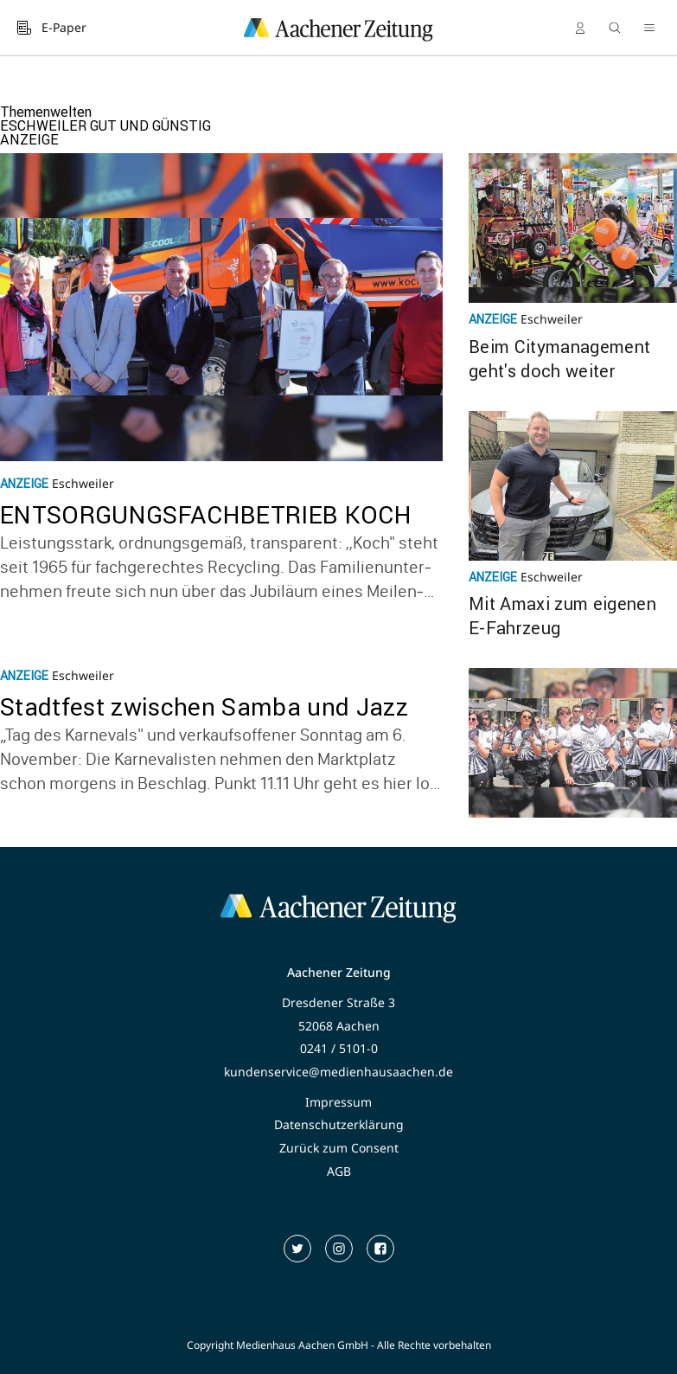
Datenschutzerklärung (339, 1125)
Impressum (338, 1102)
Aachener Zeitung (339, 972)
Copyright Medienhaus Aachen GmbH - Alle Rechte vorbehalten (339, 1345)
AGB (339, 1171)
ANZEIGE (29, 139)
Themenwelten (46, 111)
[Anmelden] (580, 28)
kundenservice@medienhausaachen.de (338, 1072)
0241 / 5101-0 (339, 1048)
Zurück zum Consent (339, 1148)
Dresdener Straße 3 (338, 1003)
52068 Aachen (339, 1026)
